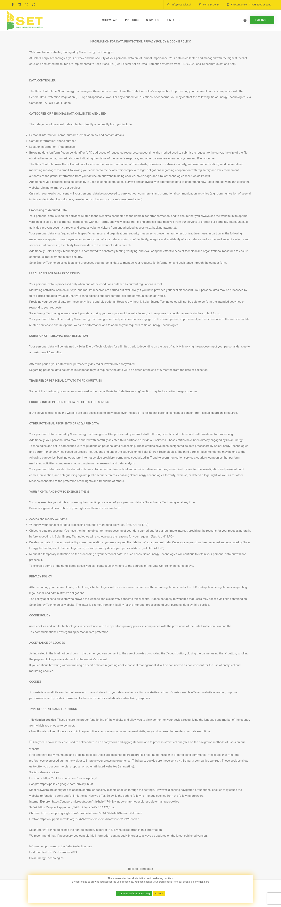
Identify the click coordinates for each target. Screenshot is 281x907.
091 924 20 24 (211, 4)
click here (203, 881)
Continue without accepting (133, 893)
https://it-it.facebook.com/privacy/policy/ (70, 778)
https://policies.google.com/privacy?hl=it (66, 784)
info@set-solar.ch (181, 4)
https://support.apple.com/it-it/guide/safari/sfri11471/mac (76, 807)
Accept (160, 893)
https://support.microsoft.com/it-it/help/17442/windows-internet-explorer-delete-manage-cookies (115, 801)
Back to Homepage (140, 869)
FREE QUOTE (259, 20)
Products (132, 20)
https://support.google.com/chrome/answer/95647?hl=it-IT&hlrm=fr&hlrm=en (91, 813)
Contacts (172, 20)
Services (152, 20)
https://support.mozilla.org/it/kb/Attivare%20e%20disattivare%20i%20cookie (89, 819)
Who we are (109, 20)
